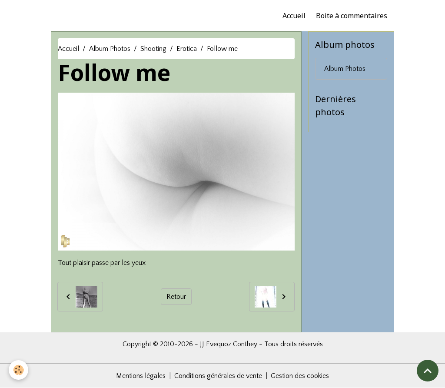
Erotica (186, 49)
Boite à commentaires (351, 15)
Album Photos (109, 49)
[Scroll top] (427, 370)
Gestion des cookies (300, 376)
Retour (176, 297)
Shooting (153, 49)
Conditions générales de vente (218, 376)
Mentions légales (141, 376)
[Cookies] (18, 370)
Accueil (294, 15)
